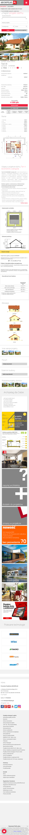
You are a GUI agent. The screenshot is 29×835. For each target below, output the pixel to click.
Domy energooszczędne (8, 714)
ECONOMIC (11, 66)
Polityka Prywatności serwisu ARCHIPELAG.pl (14, 774)
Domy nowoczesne (7, 712)
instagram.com (19, 698)
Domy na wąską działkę (8, 727)
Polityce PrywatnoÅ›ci (17, 831)
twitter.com (15, 698)
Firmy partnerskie (7, 758)
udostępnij (3, 61)
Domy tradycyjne (7, 734)
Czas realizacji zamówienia (9, 783)
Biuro (4, 765)
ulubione (13, 61)
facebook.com (2, 698)
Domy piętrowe (6, 725)
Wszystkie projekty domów (9, 709)
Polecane (5, 732)
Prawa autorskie (7, 785)
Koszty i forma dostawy (8, 780)
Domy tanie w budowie (8, 718)
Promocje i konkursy (8, 756)
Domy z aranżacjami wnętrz (9, 731)
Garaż (16, 26)
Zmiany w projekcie (14, 112)
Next (27, 57)
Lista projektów (10, 6)
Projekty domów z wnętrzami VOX (11, 749)
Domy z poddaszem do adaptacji (10, 723)
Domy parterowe (7, 720)
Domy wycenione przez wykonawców (12, 736)
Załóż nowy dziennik (7, 370)
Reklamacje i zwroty (7, 782)
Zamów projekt (14, 105)
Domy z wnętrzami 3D (8, 745)
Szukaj (8, 30)
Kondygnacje (5, 26)
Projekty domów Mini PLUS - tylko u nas (12, 740)
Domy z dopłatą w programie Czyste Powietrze (14, 741)
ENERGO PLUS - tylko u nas (9, 729)
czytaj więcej (24, 203)
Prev (2, 57)
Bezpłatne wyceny (20, 112)
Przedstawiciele (6, 760)
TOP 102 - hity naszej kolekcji (10, 716)
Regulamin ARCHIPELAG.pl (9, 776)
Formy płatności (7, 778)
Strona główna (3, 6)
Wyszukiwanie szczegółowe (20, 30)
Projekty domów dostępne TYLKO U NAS (12, 743)
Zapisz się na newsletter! (9, 769)
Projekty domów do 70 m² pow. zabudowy (13, 751)
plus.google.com (5, 698)
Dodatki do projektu (8, 112)
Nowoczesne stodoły (8, 738)
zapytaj (8, 61)
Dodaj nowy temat (7, 359)
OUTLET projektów (7, 747)
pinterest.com (9, 698)
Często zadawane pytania (9, 767)
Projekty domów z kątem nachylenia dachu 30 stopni (11, 8)
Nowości (5, 711)
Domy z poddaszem (7, 721)
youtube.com (12, 698)
